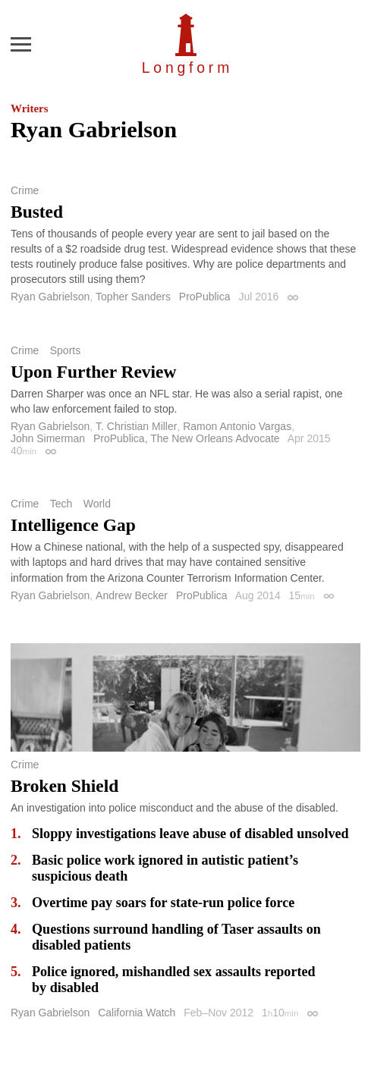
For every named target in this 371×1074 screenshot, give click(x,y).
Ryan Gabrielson (50, 296)
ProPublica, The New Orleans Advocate (186, 438)
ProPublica (205, 296)
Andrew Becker (132, 595)
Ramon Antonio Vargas (237, 426)
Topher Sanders (133, 296)
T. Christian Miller (136, 426)
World (97, 503)
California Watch (136, 1012)
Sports (65, 350)
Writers (29, 108)
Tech (61, 503)
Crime (25, 190)
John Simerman (48, 438)
